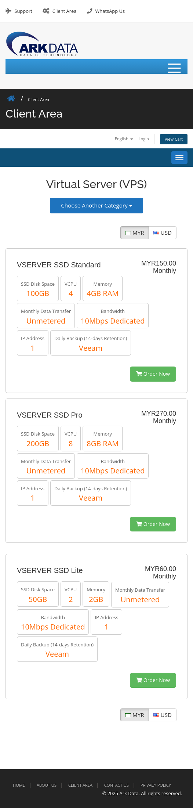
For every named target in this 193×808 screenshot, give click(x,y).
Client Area (64, 11)
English (124, 138)
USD (162, 232)
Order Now (153, 373)
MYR (134, 232)
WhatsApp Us (110, 11)
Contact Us (116, 785)
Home (19, 785)
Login (144, 138)
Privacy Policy (156, 785)
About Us (47, 785)
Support (23, 11)
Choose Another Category (96, 205)
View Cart (174, 139)
